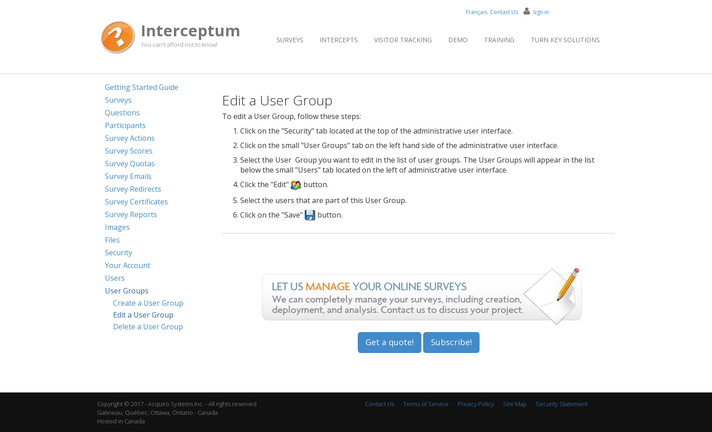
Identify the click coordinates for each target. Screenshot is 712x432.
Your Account (127, 265)
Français (476, 12)
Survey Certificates (136, 202)
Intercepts (339, 39)
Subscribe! (451, 342)
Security (118, 253)
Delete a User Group (148, 327)
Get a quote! (390, 342)
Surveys (290, 39)
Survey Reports (131, 214)
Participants (125, 125)
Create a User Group (148, 303)
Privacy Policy (476, 404)
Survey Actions (130, 138)
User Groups (126, 291)
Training (499, 39)
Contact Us (504, 12)
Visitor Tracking (403, 39)
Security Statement (562, 404)
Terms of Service (426, 404)
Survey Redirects (133, 189)
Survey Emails (128, 176)
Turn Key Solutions (565, 39)
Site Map (515, 404)
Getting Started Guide (141, 87)
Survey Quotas (130, 164)
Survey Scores (129, 151)
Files (112, 240)
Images (117, 227)
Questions (122, 113)
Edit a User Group (143, 315)
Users (115, 278)
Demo (458, 39)
